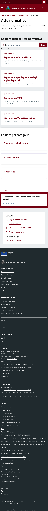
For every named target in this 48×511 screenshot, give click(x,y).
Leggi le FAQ (5, 474)
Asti (2, 429)
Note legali (4, 466)
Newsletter (4, 494)
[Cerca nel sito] (42, 8)
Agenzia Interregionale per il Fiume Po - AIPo (15, 460)
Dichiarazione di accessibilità (10, 469)
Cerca (43, 45)
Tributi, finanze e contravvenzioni (11, 313)
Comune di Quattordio (8, 432)
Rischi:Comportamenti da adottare (12, 450)
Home (3, 16)
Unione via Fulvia (6, 413)
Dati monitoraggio (7, 501)
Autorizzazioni (5, 304)
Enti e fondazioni (6, 278)
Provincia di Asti (6, 410)
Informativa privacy (7, 463)
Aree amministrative (7, 272)
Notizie (3, 324)
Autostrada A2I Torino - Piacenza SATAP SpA (15, 453)
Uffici (2, 290)
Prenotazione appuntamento (10, 479)
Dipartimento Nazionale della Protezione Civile (16, 435)
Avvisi (3, 327)
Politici (3, 287)
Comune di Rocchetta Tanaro (10, 422)
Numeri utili (4, 376)
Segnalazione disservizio (9, 476)
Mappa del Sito (13, 503)
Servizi (23, 501)
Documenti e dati (23, 16)
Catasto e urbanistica (8, 307)
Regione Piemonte (7, 2)
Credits (35, 501)
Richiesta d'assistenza (8, 481)
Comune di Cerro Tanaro (8, 416)
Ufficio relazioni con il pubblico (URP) (12, 370)
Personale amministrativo (9, 284)
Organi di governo (6, 281)
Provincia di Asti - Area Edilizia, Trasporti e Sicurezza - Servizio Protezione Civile (24, 446)
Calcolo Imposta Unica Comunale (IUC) (13, 457)
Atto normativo (9, 53)
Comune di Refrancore (8, 419)
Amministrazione (11, 16)
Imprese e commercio (8, 310)
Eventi (3, 341)
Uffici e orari (5, 373)
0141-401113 (12, 359)
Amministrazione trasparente (10, 472)
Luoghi (3, 338)
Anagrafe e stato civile (8, 301)
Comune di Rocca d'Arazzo (9, 426)
